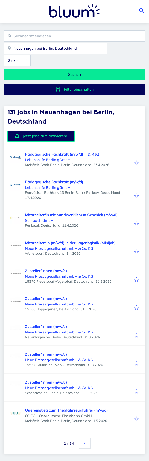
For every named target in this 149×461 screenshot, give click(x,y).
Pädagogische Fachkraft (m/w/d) (54, 182)
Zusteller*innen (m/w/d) (46, 270)
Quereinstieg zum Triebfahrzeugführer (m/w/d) (66, 410)
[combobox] (74, 36)
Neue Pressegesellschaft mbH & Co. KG (59, 248)
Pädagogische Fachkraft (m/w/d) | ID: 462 (62, 154)
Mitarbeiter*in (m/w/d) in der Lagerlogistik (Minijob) (70, 242)
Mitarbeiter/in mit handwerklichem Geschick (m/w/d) (71, 214)
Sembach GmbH (39, 220)
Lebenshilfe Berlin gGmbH (48, 159)
